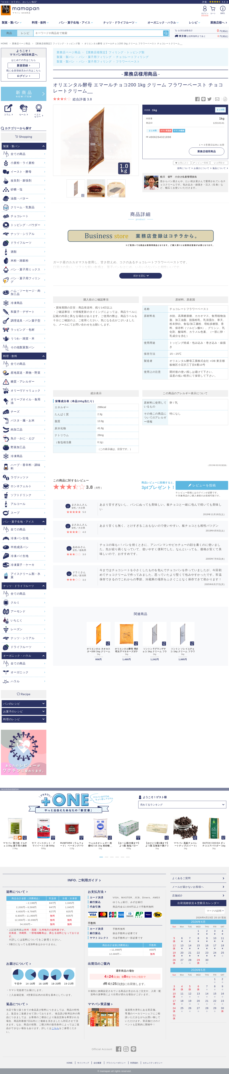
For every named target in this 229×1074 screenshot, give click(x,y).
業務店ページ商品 (68, 52)
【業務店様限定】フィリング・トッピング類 (115, 52)
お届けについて (201, 168)
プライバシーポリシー (116, 1063)
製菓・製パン (66, 56)
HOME (69, 1063)
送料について (183, 168)
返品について (219, 168)
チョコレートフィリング (132, 56)
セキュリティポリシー (152, 1063)
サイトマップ (83, 1063)
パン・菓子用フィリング (95, 56)
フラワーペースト (128, 61)
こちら (55, 1028)
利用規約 (134, 1063)
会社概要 (97, 1063)
